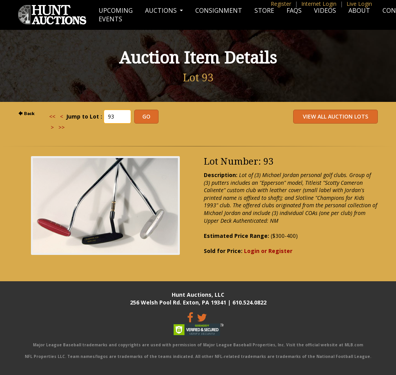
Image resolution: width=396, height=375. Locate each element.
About (359, 10)
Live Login (359, 3)
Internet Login (318, 3)
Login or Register (268, 251)
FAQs (294, 10)
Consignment (218, 10)
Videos (325, 10)
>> (61, 127)
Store (264, 10)
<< (52, 116)
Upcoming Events (116, 14)
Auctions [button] (161, 10)
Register (281, 3)
